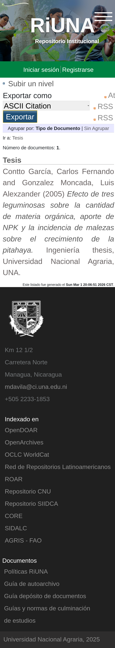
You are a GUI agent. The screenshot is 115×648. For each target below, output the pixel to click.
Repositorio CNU (28, 491)
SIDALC (16, 528)
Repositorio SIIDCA (31, 503)
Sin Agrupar (96, 128)
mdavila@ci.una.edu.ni (36, 386)
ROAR (14, 478)
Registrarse (78, 69)
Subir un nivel (31, 83)
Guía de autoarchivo (31, 583)
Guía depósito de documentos (45, 595)
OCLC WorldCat (27, 454)
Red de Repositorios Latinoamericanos (58, 466)
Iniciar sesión (41, 69)
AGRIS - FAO (23, 540)
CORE (14, 515)
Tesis (17, 137)
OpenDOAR (21, 429)
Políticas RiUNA (26, 571)
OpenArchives (24, 442)
